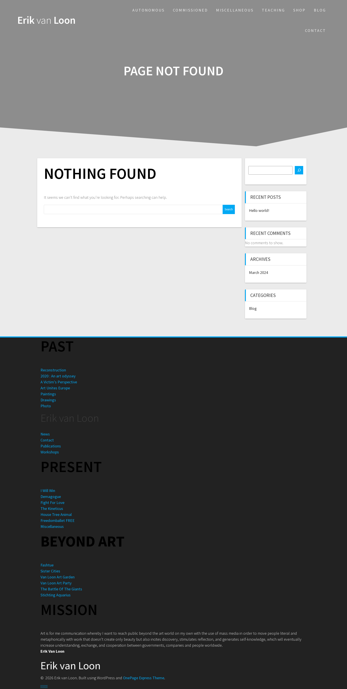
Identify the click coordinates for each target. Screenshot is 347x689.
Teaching (273, 10)
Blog (320, 10)
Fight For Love (52, 502)
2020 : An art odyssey (57, 376)
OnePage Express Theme (143, 677)
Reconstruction (53, 370)
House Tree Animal (56, 514)
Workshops (49, 452)
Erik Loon (46, 20)
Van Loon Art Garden (57, 577)
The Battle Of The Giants (61, 588)
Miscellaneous (235, 10)
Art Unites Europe (55, 387)
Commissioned (190, 10)
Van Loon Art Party (55, 583)
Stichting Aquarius (55, 594)
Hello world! (259, 210)
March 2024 (258, 272)
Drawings (48, 399)
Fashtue (47, 565)
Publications (50, 446)
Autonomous (148, 10)
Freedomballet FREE (57, 520)
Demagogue (50, 496)
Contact (315, 30)
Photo (45, 405)
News (45, 434)
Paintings (48, 393)
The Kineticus (51, 508)
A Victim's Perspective (58, 382)
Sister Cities (50, 571)
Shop (299, 10)
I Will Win (47, 490)
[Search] (299, 170)
